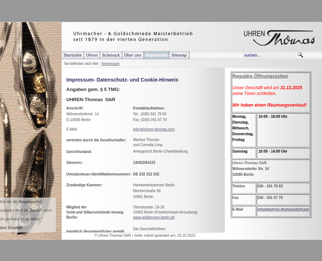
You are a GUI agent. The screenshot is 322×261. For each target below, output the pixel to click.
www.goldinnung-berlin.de (154, 217)
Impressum (110, 64)
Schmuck (111, 55)
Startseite (73, 55)
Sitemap (179, 55)
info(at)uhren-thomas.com (154, 129)
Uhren (92, 55)
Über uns (132, 55)
